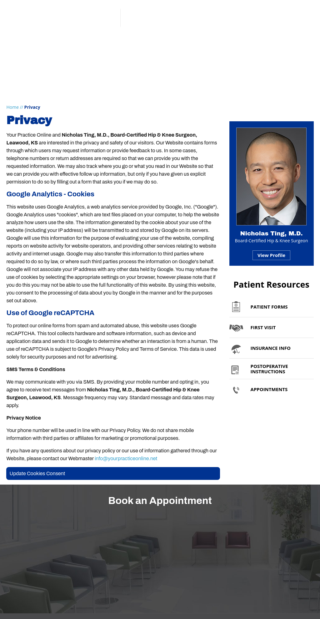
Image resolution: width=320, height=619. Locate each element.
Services (101, 42)
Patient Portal (270, 12)
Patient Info (147, 42)
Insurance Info (271, 348)
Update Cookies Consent (37, 473)
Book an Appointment (279, 27)
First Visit (263, 327)
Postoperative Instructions (269, 369)
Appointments (235, 42)
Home (12, 107)
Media (190, 42)
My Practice (53, 42)
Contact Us (289, 42)
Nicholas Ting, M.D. (271, 233)
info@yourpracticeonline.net (126, 458)
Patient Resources (271, 284)
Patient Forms (269, 307)
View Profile (271, 255)
